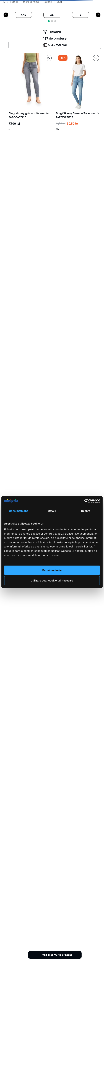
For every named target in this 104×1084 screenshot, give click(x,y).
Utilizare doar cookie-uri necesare (52, 580)
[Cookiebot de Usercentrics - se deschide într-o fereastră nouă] (84, 501)
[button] (55, 21)
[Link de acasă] (4, 2)
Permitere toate (52, 570)
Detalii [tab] (52, 510)
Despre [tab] (85, 510)
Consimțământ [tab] (18, 510)
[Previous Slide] (6, 15)
